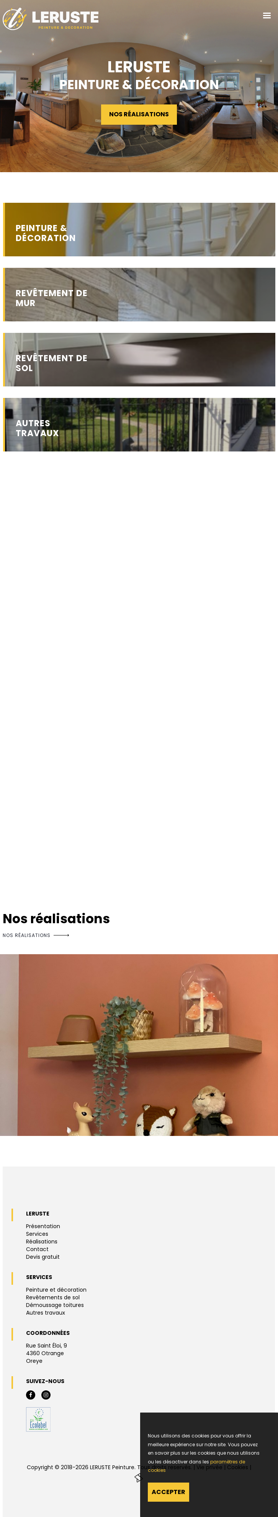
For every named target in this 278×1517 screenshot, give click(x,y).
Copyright (40, 1467)
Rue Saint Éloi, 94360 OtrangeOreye (46, 1353)
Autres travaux (45, 1313)
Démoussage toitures (55, 1305)
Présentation (43, 1226)
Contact (37, 1249)
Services (37, 1234)
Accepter (168, 1492)
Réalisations (41, 1241)
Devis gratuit (43, 1257)
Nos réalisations (139, 114)
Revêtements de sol (53, 1297)
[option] (139, 1045)
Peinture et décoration (56, 1290)
